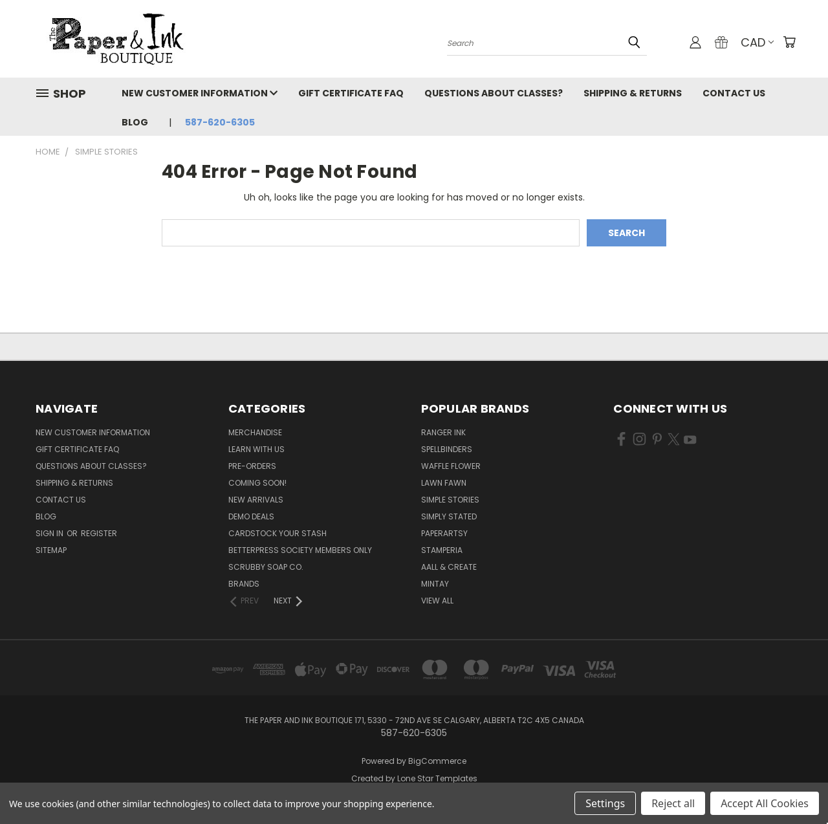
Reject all (673, 803)
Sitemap (51, 550)
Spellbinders (446, 449)
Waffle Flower (451, 466)
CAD (757, 42)
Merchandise (255, 432)
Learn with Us (256, 449)
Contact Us (734, 93)
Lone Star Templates (437, 778)
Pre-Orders (252, 466)
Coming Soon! (257, 482)
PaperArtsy (444, 533)
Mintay (435, 583)
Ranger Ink (443, 432)
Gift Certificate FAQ (351, 93)
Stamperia (442, 550)
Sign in (50, 533)
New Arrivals (255, 499)
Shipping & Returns (632, 93)
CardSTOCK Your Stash (277, 533)
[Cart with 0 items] (789, 42)
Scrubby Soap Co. (265, 566)
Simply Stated (449, 516)
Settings (605, 803)
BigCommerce (437, 760)
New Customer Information (200, 93)
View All (437, 600)
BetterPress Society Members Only (300, 550)
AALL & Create (449, 566)
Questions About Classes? (493, 93)
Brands (243, 583)
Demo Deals (251, 516)
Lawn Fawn (443, 482)
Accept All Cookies (765, 803)
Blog (135, 122)
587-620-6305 (220, 122)
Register (99, 533)
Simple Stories (450, 499)
